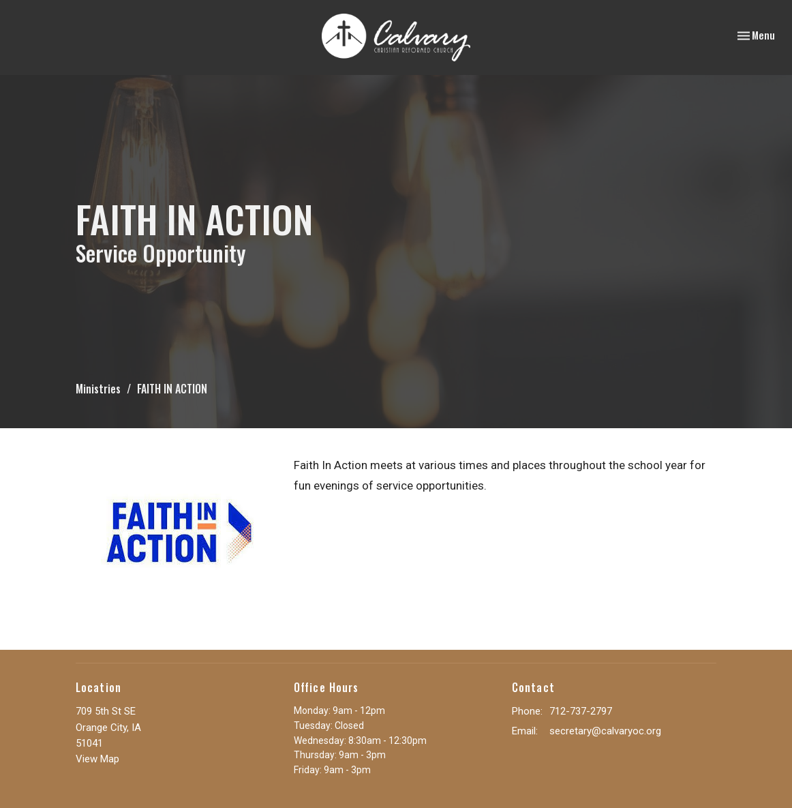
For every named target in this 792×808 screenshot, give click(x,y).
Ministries (98, 388)
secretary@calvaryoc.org (605, 731)
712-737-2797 (580, 711)
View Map (97, 759)
